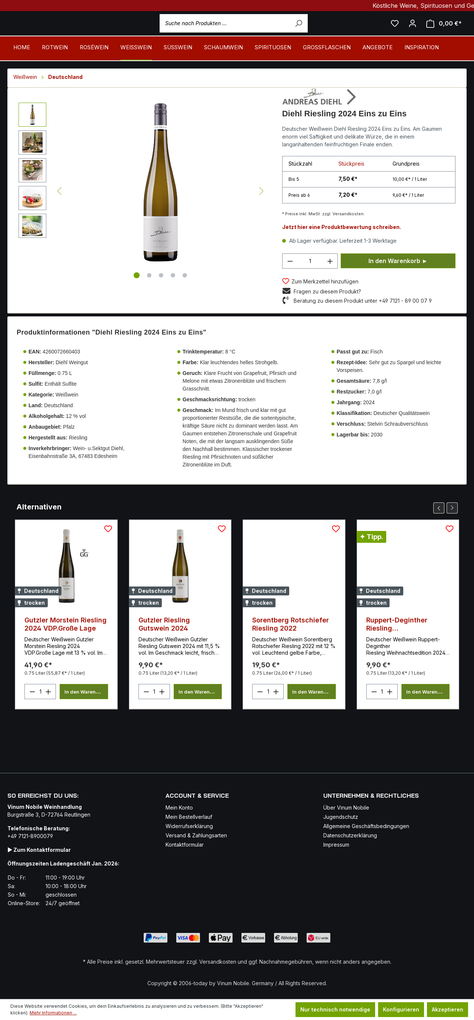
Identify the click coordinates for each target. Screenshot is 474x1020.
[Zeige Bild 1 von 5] (137, 295)
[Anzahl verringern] (290, 281)
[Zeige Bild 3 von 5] (161, 295)
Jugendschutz (340, 789)
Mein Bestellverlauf (189, 789)
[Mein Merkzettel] (395, 33)
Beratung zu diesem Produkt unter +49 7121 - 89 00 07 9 (363, 321)
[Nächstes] (261, 211)
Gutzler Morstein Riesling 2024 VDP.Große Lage (65, 644)
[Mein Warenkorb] (444, 33)
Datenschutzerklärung (350, 807)
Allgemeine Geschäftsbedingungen (366, 798)
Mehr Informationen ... (53, 1013)
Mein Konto (179, 780)
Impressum (336, 817)
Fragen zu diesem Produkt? (327, 311)
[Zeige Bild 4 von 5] (173, 295)
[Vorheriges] (59, 211)
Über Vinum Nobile (346, 780)
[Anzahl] (310, 281)
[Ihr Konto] (412, 33)
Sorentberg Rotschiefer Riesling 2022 (290, 644)
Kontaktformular (185, 817)
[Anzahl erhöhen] (330, 281)
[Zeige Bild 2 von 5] (149, 295)
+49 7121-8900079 (30, 808)
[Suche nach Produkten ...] (252, 33)
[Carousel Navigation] (445, 528)
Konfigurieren (401, 1009)
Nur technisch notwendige (335, 1009)
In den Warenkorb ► (398, 281)
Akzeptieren (447, 1009)
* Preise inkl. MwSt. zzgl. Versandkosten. (323, 233)
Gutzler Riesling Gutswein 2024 (164, 644)
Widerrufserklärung (189, 798)
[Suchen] (317, 33)
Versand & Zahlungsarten (196, 807)
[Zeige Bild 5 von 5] (185, 295)
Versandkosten (217, 934)
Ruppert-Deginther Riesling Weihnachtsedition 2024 (406, 644)
